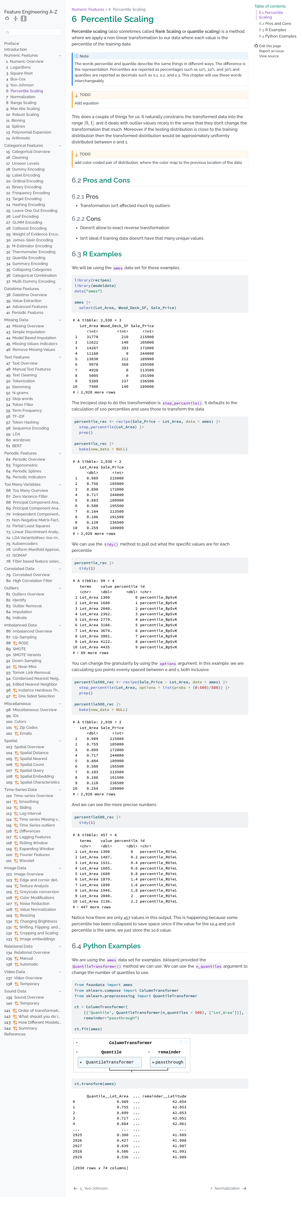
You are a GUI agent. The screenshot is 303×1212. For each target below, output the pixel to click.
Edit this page (268, 46)
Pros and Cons (275, 23)
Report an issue (269, 51)
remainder (170, 1052)
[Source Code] (7, 18)
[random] (24, 18)
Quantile (112, 1052)
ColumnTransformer (147, 1043)
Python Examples (277, 36)
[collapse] (16, 18)
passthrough (170, 1062)
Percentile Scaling (271, 15)
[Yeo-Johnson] (90, 1188)
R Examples (272, 30)
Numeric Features (88, 9)
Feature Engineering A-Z (30, 12)
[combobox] (32, 32)
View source (267, 56)
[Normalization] (228, 1188)
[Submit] (7, 32)
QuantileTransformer (112, 1062)
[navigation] (30, 55)
